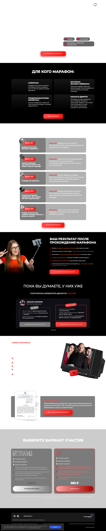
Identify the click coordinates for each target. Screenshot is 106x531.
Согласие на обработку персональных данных (53, 523)
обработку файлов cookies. (35, 527)
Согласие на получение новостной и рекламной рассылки (82, 523)
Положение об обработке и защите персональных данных (24, 523)
